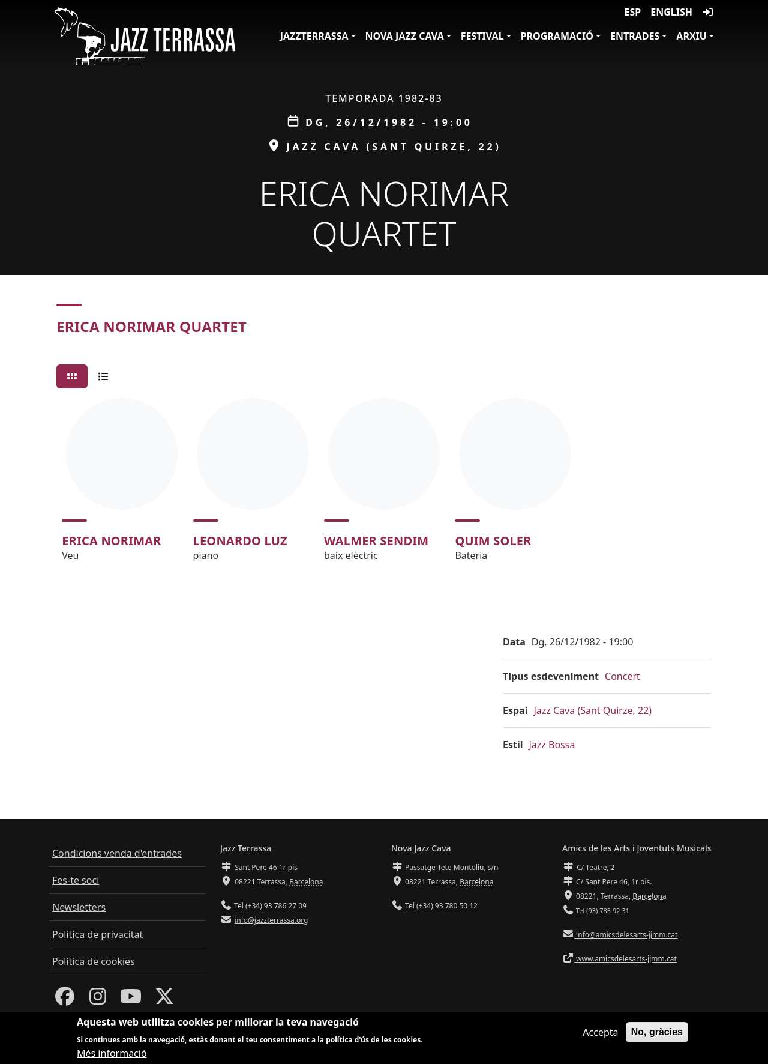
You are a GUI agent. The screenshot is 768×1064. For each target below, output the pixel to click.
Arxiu (691, 36)
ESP (633, 12)
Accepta (600, 1033)
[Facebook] (65, 999)
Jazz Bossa (552, 744)
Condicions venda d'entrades (117, 853)
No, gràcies (657, 1033)
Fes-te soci (75, 880)
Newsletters (79, 907)
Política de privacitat (97, 934)
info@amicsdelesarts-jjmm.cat (625, 934)
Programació (557, 36)
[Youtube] (131, 999)
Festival (482, 36)
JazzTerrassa (314, 36)
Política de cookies (93, 961)
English (671, 12)
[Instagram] (98, 999)
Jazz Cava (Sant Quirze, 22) (592, 710)
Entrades (634, 36)
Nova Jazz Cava (404, 36)
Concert (622, 676)
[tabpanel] (384, 485)
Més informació (112, 1054)
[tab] (72, 376)
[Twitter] (164, 999)
